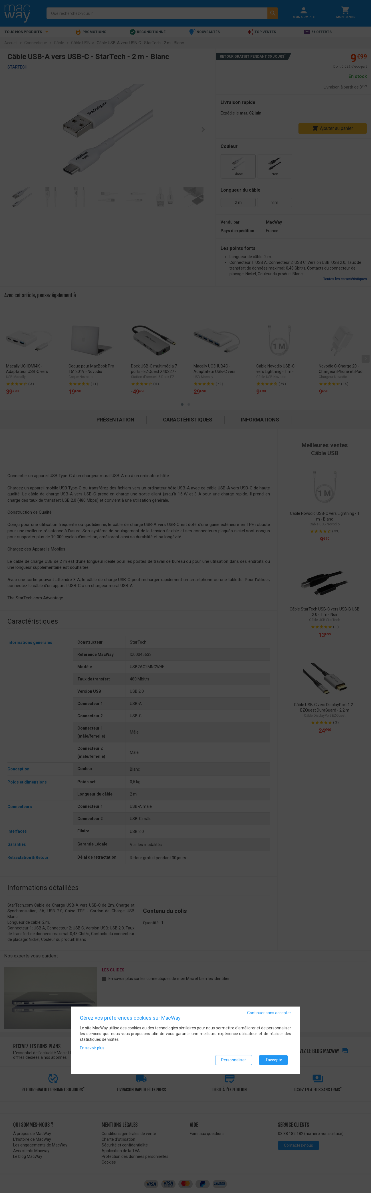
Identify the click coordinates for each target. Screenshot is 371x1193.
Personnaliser (233, 1060)
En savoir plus (92, 1048)
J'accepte (273, 1060)
